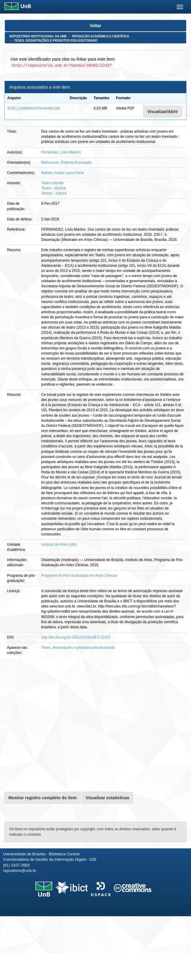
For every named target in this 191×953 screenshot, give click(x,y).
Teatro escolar (52, 183)
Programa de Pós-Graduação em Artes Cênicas (79, 575)
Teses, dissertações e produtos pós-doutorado (56, 40)
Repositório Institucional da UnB (38, 36)
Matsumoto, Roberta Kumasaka (66, 162)
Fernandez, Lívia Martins (61, 152)
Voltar (96, 25)
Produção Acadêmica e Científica (100, 36)
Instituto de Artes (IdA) (59, 544)
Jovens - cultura (54, 193)
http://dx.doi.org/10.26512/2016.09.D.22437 (76, 637)
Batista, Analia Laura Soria (62, 173)
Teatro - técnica (53, 188)
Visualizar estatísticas (107, 797)
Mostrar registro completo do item (42, 797)
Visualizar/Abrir (162, 111)
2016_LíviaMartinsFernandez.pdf (33, 108)
